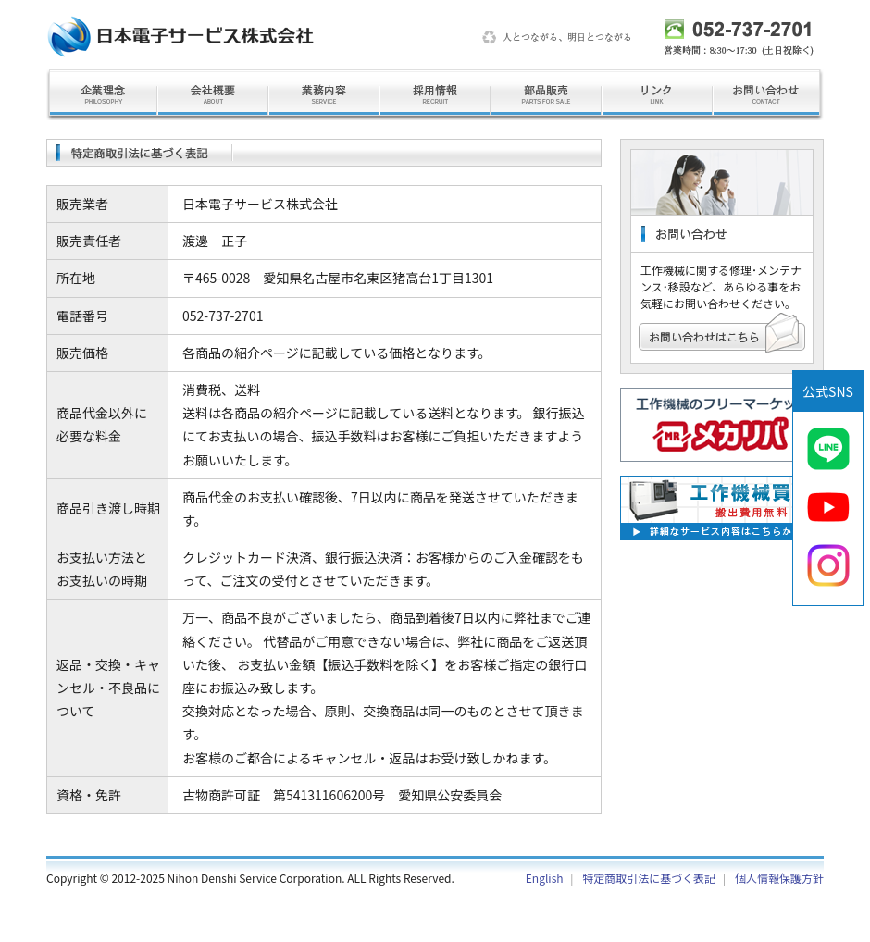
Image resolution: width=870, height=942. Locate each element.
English (545, 878)
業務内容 (323, 94)
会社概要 (212, 94)
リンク (657, 94)
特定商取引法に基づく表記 (648, 878)
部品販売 (546, 94)
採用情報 (435, 94)
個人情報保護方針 (779, 878)
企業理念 (101, 94)
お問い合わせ (768, 94)
